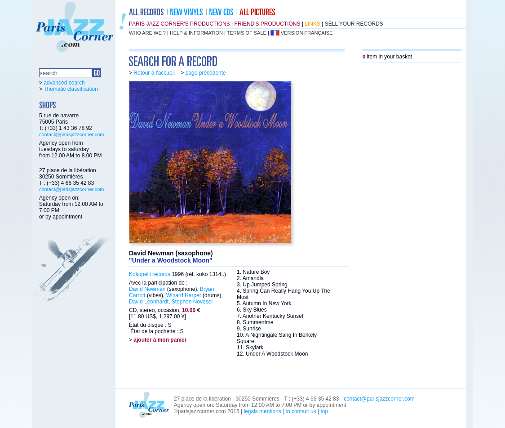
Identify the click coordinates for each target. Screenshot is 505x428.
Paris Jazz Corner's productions (179, 24)
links (312, 24)
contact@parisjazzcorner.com (71, 134)
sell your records (354, 24)
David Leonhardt (148, 302)
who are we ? (147, 33)
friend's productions (268, 24)
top (324, 411)
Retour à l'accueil (154, 73)
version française (307, 33)
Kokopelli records (149, 274)
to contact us (301, 411)
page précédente (206, 73)
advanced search (64, 83)
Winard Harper (183, 295)
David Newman (147, 289)
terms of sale (246, 33)
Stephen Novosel (192, 302)
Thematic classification (71, 89)
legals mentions (262, 411)
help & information (196, 33)
